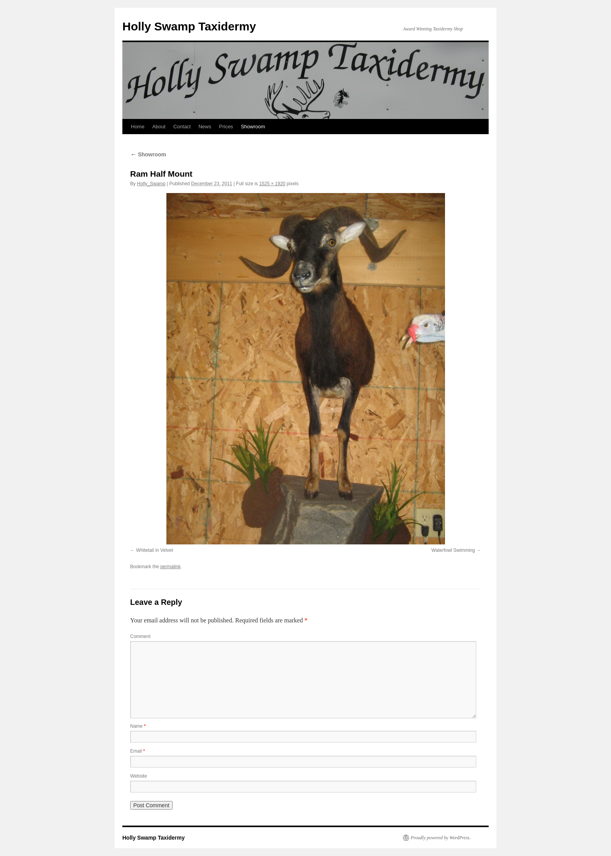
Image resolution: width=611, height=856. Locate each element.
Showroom (253, 126)
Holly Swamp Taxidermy (189, 26)
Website (138, 776)
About (159, 126)
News (204, 126)
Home (138, 126)
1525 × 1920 (272, 183)
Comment (140, 636)
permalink (170, 566)
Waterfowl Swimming (453, 550)
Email (137, 751)
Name (138, 726)
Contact (182, 126)
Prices (226, 126)
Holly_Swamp (151, 183)
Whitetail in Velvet (154, 550)
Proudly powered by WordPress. (441, 837)
